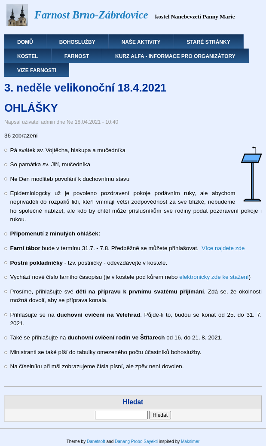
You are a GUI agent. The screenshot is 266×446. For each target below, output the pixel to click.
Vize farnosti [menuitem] (36, 70)
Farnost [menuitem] (76, 56)
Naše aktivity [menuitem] (141, 42)
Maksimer (190, 441)
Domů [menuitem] (25, 42)
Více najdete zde (223, 248)
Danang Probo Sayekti (136, 441)
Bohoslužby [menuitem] (77, 42)
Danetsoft (96, 441)
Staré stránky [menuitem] (208, 42)
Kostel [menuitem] (27, 56)
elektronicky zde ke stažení (213, 277)
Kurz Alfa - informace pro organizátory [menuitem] (175, 56)
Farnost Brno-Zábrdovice (91, 15)
